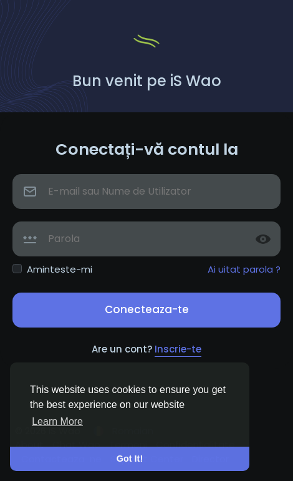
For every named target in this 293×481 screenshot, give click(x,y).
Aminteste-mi (59, 269)
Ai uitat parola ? (244, 269)
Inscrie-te (178, 349)
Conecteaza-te (147, 309)
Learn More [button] (57, 421)
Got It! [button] (130, 459)
